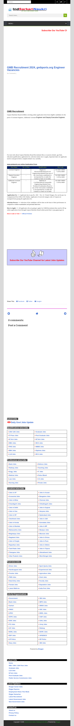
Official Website (27, 213)
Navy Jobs (12, 643)
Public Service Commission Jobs (20, 678)
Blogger (41, 649)
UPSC (11, 613)
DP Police (43, 639)
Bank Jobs (12, 602)
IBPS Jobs (43, 602)
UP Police (12, 639)
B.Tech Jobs (13, 673)
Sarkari (11, 605)
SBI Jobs (43, 598)
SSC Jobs (43, 609)
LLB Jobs (12, 670)
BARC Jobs (44, 632)
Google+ (38, 301)
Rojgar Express (14, 689)
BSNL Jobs (13, 632)
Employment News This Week (19, 692)
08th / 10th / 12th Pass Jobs (18, 665)
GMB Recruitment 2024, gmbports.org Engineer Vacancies (36, 68)
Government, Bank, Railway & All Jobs (35, 722)
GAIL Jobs (43, 620)
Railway (42, 628)
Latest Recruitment (15, 697)
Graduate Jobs (14, 668)
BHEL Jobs (43, 613)
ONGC (11, 609)
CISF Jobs (43, 617)
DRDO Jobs (44, 605)
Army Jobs (43, 624)
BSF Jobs (12, 635)
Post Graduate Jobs (16, 675)
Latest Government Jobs (17, 699)
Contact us (12, 715)
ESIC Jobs (12, 620)
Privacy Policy (14, 713)
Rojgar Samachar (15, 694)
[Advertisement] (37, 48)
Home (11, 663)
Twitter (29, 301)
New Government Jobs (17, 702)
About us (12, 710)
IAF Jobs (12, 628)
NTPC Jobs (13, 617)
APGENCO (43, 635)
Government (13, 598)
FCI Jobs (12, 624)
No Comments (11, 73)
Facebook (20, 301)
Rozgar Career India (16, 687)
